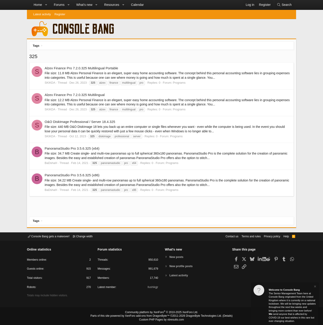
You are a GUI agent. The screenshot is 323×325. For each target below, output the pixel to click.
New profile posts (182, 266)
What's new (84, 5)
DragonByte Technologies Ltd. (200, 316)
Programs (180, 83)
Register (60, 14)
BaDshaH (52, 164)
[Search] (284, 5)
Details (222, 316)
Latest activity (42, 14)
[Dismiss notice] (314, 287)
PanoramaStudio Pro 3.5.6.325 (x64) (73, 149)
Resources (111, 5)
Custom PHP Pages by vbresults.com (161, 319)
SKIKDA (51, 83)
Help (283, 236)
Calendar (137, 5)
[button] (46, 5)
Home (38, 5)
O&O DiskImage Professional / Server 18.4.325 (81, 123)
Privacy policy (268, 236)
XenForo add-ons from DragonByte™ (148, 316)
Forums (59, 5)
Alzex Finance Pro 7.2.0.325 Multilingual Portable (82, 69)
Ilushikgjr (152, 288)
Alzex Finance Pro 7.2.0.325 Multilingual (76, 96)
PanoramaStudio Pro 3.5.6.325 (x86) (73, 176)
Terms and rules (245, 236)
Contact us (225, 236)
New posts (177, 256)
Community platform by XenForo (161, 313)
